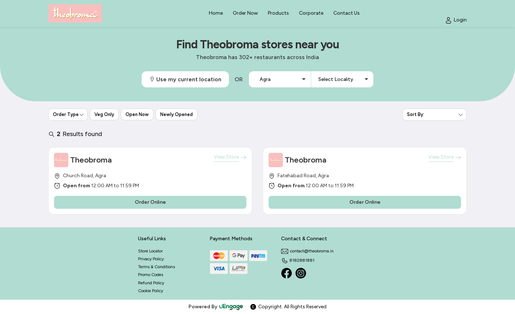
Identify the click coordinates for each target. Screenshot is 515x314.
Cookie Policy (150, 290)
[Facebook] (286, 273)
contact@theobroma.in (307, 250)
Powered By (216, 307)
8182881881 (297, 260)
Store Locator (150, 250)
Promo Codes (150, 274)
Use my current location (185, 79)
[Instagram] (300, 273)
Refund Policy (151, 282)
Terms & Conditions (156, 266)
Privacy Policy (151, 258)
